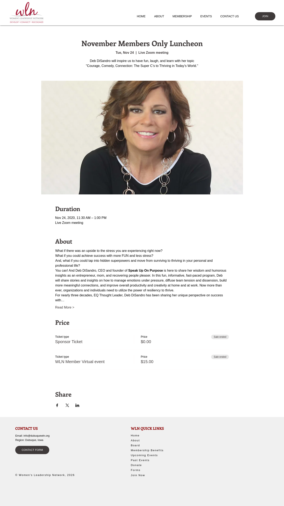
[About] (146, 440)
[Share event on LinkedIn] (77, 405)
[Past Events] (149, 460)
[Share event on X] (67, 405)
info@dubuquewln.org (36, 435)
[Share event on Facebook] (57, 405)
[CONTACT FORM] (32, 450)
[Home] (146, 435)
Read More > (64, 307)
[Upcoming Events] (149, 455)
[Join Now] (146, 475)
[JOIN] (265, 16)
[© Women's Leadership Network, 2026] (47, 475)
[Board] (146, 445)
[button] (161, 16)
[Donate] (147, 465)
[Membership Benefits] (149, 450)
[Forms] (146, 470)
